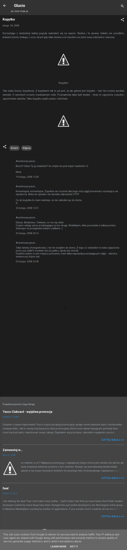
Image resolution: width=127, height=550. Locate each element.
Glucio (19, 5)
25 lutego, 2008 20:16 (27, 233)
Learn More (58, 546)
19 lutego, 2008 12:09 (27, 176)
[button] (122, 20)
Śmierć (14, 148)
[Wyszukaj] (122, 7)
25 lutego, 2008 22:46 (27, 261)
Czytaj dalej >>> (112, 439)
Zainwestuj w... (13, 450)
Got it (74, 546)
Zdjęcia (26, 148)
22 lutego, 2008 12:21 (27, 208)
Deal (6, 488)
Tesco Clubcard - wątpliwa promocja (27, 411)
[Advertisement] (63, 368)
